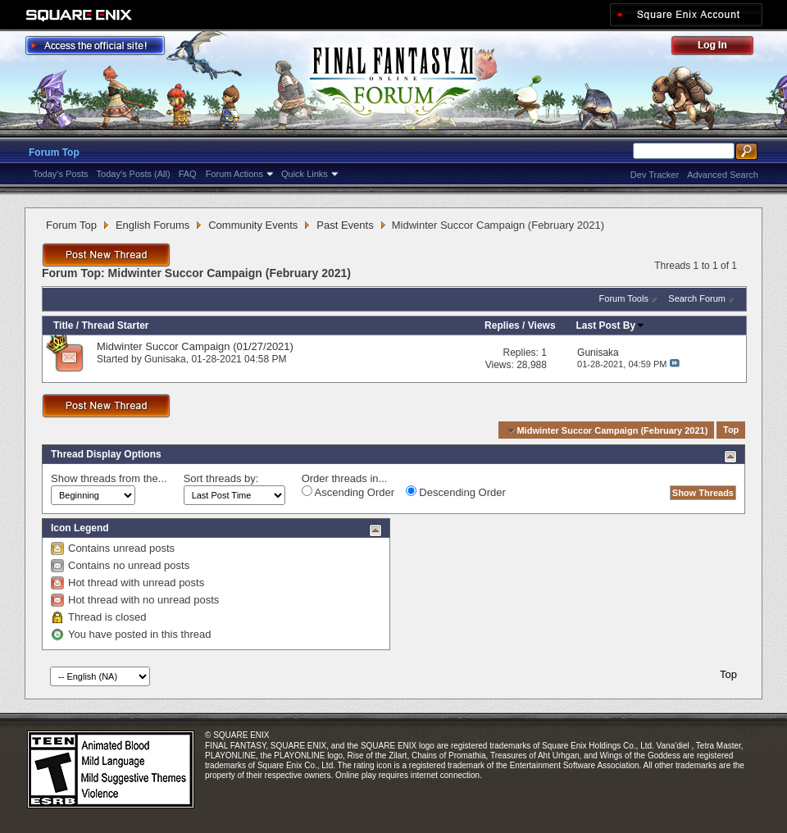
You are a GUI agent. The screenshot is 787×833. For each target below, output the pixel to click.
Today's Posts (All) (134, 174)
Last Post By (611, 325)
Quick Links (304, 174)
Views (542, 325)
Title (63, 325)
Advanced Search (722, 175)
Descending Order (456, 491)
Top (731, 430)
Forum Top (54, 152)
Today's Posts (61, 174)
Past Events (344, 225)
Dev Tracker (654, 175)
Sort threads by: (221, 478)
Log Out (721, 48)
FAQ (188, 174)
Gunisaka (165, 359)
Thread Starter (114, 325)
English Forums (152, 225)
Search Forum (697, 298)
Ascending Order (348, 491)
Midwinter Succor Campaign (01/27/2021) (195, 346)
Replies (502, 325)
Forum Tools (623, 298)
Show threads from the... (109, 478)
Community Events (253, 225)
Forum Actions (234, 174)
